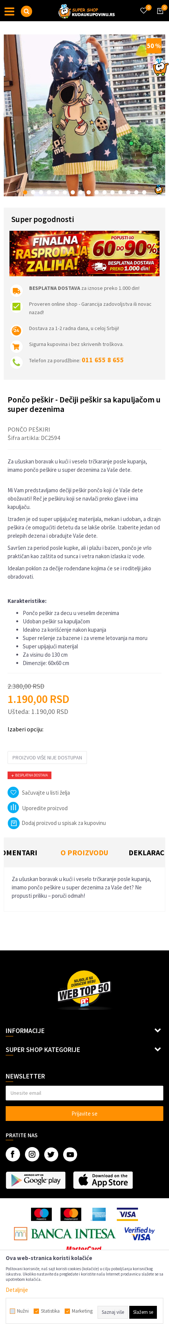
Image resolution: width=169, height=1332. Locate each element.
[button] (26, 11)
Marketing (82, 1311)
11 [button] (104, 192)
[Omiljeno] (143, 6)
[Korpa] (158, 17)
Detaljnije (17, 1289)
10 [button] (97, 192)
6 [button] (65, 192)
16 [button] (144, 192)
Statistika (50, 1311)
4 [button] (49, 192)
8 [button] (80, 192)
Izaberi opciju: (25, 729)
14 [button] (128, 192)
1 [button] (25, 192)
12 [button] (112, 192)
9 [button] (88, 192)
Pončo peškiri (29, 429)
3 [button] (41, 192)
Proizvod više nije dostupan (47, 757)
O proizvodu (84, 852)
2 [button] (33, 192)
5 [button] (57, 192)
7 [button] (72, 192)
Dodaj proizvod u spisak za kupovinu (57, 822)
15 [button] (136, 192)
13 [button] (120, 192)
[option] (84, 115)
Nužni (23, 1311)
